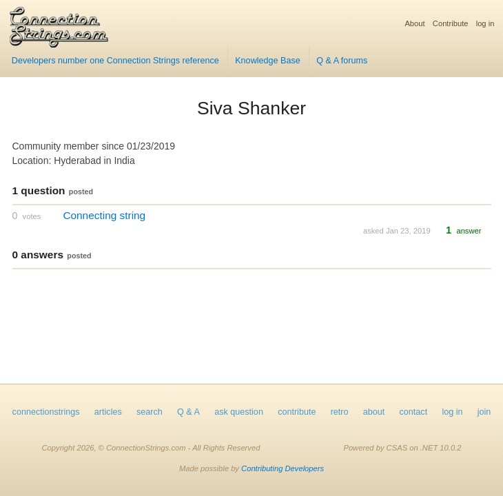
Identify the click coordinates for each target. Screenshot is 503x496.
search (149, 412)
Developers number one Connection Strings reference (115, 60)
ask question (238, 412)
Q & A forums (341, 60)
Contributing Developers (282, 468)
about (374, 412)
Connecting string (104, 215)
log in (485, 23)
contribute (297, 412)
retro (340, 412)
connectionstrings (46, 412)
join (484, 412)
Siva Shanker (251, 108)
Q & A (188, 412)
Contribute (451, 23)
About (414, 23)
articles (108, 412)
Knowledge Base (267, 60)
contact (414, 412)
